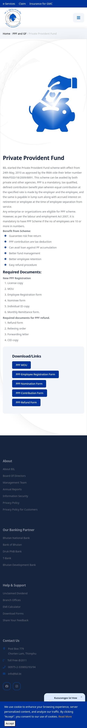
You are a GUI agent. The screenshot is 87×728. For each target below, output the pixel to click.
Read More (65, 716)
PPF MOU (21, 365)
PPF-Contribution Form (29, 393)
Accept (10, 723)
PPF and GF (19, 33)
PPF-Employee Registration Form (35, 374)
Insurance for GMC (40, 3)
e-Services (9, 3)
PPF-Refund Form (26, 402)
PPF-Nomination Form (29, 383)
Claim (22, 3)
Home (6, 33)
